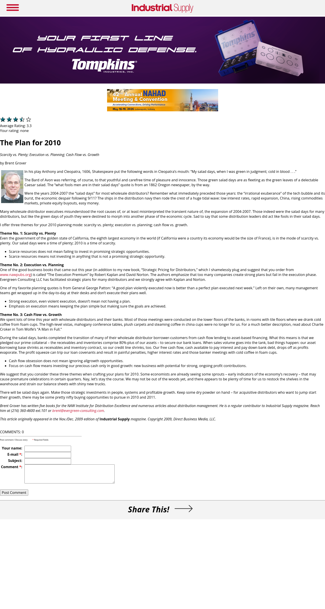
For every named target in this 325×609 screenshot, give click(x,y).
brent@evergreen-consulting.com (78, 410)
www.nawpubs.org (15, 274)
